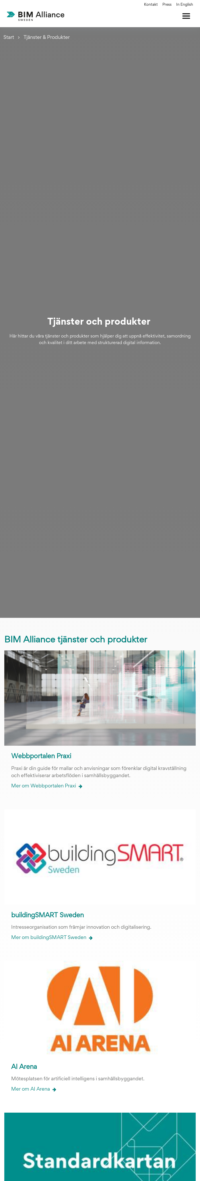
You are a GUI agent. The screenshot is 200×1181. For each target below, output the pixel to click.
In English (184, 5)
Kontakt (151, 5)
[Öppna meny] (186, 16)
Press (167, 5)
